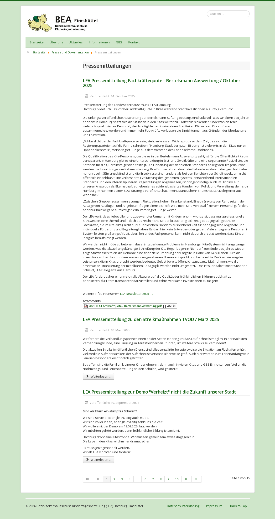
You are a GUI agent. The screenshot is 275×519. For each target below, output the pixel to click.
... (137, 479)
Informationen (99, 42)
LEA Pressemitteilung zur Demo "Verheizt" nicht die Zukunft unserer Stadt (159, 392)
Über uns (56, 42)
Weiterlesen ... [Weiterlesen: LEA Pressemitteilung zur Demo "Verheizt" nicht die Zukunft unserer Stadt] (98, 459)
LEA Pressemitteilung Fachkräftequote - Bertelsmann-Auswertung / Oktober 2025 (161, 83)
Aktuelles (76, 42)
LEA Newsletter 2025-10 (136, 293)
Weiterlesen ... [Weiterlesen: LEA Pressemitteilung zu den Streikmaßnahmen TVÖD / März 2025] (98, 376)
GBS (119, 42)
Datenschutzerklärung (183, 506)
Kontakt (134, 42)
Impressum (214, 506)
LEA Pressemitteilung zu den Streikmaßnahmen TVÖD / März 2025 (151, 319)
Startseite (37, 42)
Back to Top (238, 506)
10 (176, 479)
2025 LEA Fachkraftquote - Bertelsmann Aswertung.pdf (125, 306)
